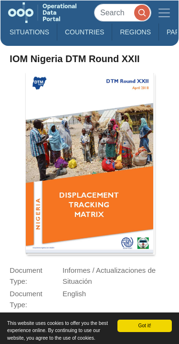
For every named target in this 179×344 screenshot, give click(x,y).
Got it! (144, 325)
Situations (29, 32)
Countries (84, 32)
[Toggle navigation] (164, 12)
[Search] (122, 13)
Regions (135, 32)
